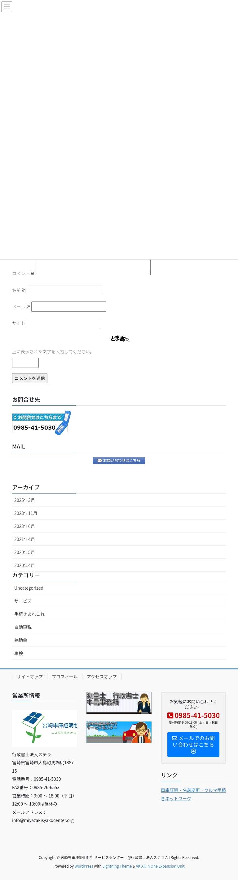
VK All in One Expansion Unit (160, 866)
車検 (18, 653)
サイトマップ (30, 676)
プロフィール (65, 676)
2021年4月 (24, 539)
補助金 (20, 640)
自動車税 (23, 627)
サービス (23, 601)
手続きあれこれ (29, 614)
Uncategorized (28, 588)
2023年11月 (25, 513)
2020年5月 (24, 552)
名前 (19, 290)
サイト (18, 323)
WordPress (84, 866)
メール (21, 306)
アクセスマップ (102, 676)
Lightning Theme (117, 866)
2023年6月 (24, 526)
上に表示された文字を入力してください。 (53, 351)
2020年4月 (24, 565)
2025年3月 (24, 500)
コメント (23, 273)
